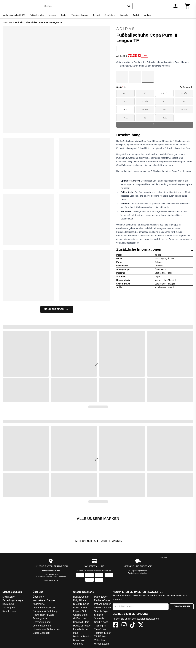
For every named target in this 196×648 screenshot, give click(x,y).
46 (164, 109)
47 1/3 (125, 118)
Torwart (96, 15)
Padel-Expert (101, 596)
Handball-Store (81, 622)
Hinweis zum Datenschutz (47, 629)
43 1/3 (164, 101)
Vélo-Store (100, 640)
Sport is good (101, 622)
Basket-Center (81, 596)
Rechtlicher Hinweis (43, 615)
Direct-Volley (80, 607)
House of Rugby (82, 625)
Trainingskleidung (80, 15)
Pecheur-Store (102, 600)
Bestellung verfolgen (13, 600)
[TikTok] (132, 625)
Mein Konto (8, 596)
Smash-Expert (101, 611)
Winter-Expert (101, 643)
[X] (141, 625)
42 (125, 101)
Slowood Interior (103, 607)
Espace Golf (79, 611)
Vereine (52, 15)
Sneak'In (99, 615)
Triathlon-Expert (102, 633)
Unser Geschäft (41, 633)
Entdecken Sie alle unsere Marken (98, 541)
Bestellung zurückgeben (137, 573)
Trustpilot (163, 557)
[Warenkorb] (188, 6)
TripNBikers (100, 636)
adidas (154, 28)
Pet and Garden (102, 604)
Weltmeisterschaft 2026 (14, 15)
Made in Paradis (82, 636)
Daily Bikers (79, 600)
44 (184, 101)
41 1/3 (184, 93)
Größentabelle (186, 87)
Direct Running (81, 604)
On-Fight (78, 643)
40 (145, 93)
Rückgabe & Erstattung (45, 611)
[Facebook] (116, 625)
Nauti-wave (79, 640)
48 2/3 (164, 118)
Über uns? (38, 596)
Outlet (136, 15)
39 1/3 (125, 93)
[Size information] (125, 87)
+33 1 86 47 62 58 (51, 580)
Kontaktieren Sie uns (51, 571)
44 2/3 (125, 109)
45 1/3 (145, 109)
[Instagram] (124, 625)
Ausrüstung (110, 15)
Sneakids (99, 618)
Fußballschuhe (37, 15)
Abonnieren (182, 606)
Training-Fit (100, 625)
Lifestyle (124, 15)
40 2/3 (164, 93)
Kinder (64, 15)
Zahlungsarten (40, 618)
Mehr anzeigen (57, 309)
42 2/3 (145, 101)
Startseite (7, 22)
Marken (147, 15)
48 (145, 118)
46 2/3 (184, 109)
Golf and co (79, 618)
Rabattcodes (9, 611)
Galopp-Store (80, 615)
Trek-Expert (100, 629)
